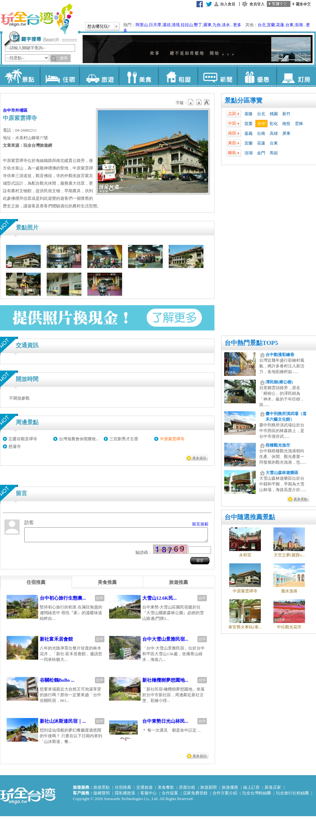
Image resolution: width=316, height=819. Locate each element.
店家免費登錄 (195, 795)
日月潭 (155, 24)
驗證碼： (144, 555)
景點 (20, 76)
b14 (207, 102)
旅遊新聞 (208, 790)
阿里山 (142, 24)
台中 (261, 123)
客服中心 (148, 795)
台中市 (9, 110)
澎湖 (299, 24)
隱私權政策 (125, 795)
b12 (191, 102)
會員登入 (257, 4)
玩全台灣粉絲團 (256, 795)
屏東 (286, 133)
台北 (262, 24)
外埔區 (21, 110)
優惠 (256, 76)
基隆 (248, 113)
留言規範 (200, 524)
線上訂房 (251, 790)
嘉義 (248, 133)
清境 (176, 24)
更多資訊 (199, 458)
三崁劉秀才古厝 (123, 438)
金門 (261, 153)
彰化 (274, 123)
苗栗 (248, 123)
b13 (199, 102)
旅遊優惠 (230, 790)
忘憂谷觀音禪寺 (23, 438)
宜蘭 (271, 24)
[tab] (36, 585)
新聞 (217, 76)
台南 (261, 133)
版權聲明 (101, 795)
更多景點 (300, 499)
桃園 (274, 113)
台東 (289, 24)
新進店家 (273, 790)
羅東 (207, 24)
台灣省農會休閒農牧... (79, 438)
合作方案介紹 (225, 795)
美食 (138, 76)
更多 (237, 24)
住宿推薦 (123, 790)
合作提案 (170, 795)
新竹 (286, 113)
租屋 (177, 76)
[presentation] (36, 585)
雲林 (299, 123)
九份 (217, 24)
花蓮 (280, 24)
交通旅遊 (144, 790)
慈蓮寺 (15, 446)
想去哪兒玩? (98, 26)
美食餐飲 (166, 790)
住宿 (59, 76)
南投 (286, 123)
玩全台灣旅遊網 (36, 19)
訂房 (296, 76)
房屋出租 (187, 790)
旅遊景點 (101, 790)
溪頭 (166, 24)
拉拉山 (187, 24)
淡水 (226, 24)
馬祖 (274, 153)
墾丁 (198, 24)
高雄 (274, 133)
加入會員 (227, 4)
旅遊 (99, 76)
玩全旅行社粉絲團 (292, 795)
